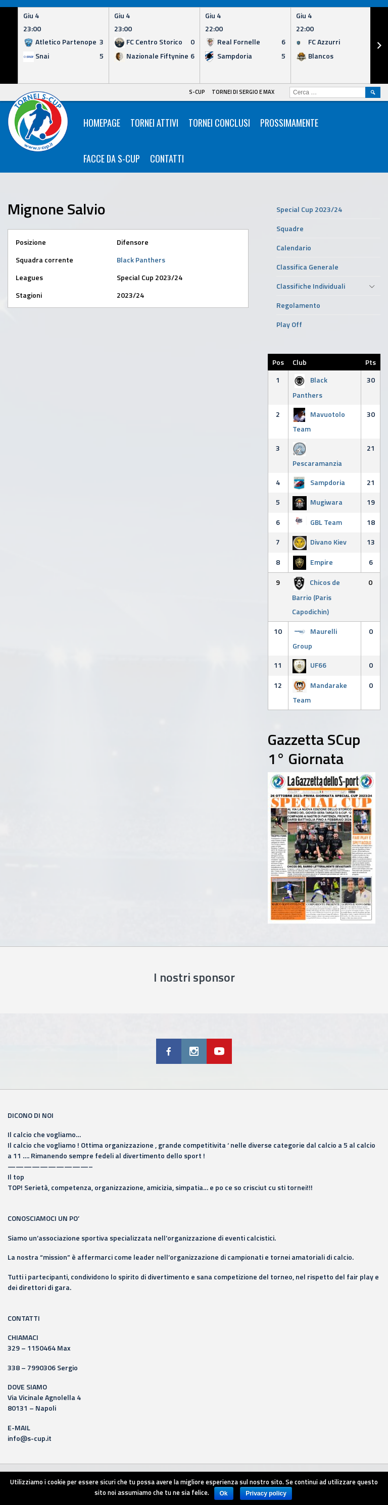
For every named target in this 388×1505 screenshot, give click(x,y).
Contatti (167, 158)
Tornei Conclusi (219, 122)
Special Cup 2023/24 (309, 209)
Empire (313, 562)
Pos (278, 362)
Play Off (289, 324)
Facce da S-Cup (111, 158)
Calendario (293, 247)
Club (300, 362)
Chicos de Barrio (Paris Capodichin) (316, 597)
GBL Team (317, 522)
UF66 (309, 665)
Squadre (290, 228)
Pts (370, 362)
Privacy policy (266, 1493)
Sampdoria (319, 482)
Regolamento (298, 305)
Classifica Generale (307, 266)
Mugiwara (318, 502)
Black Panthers (141, 259)
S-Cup (197, 92)
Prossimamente (289, 122)
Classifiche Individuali (310, 286)
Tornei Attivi (154, 122)
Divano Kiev (320, 541)
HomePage (101, 122)
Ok (224, 1493)
